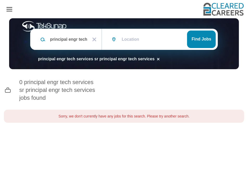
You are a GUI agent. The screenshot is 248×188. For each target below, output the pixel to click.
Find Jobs (201, 39)
